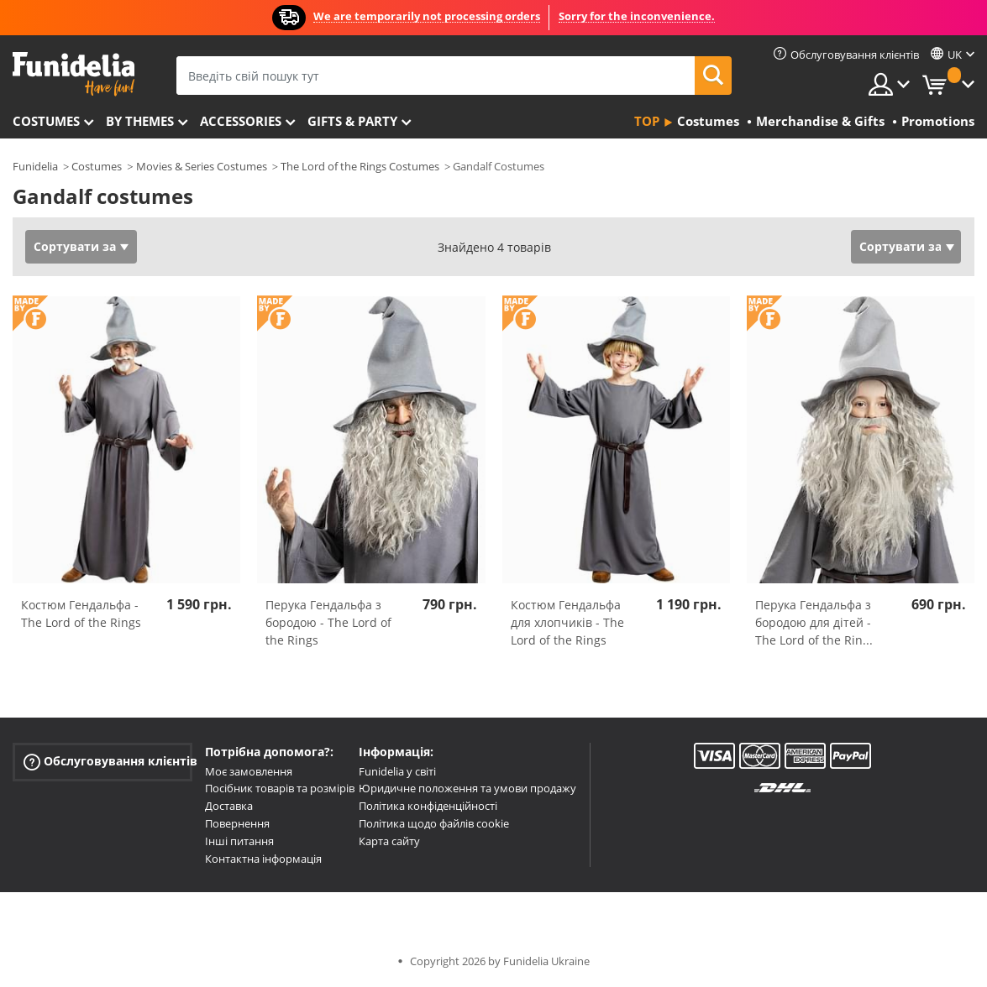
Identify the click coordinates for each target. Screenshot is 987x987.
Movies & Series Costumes (201, 166)
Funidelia (35, 166)
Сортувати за (75, 246)
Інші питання (239, 841)
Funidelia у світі (397, 771)
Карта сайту (389, 841)
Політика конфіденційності (428, 805)
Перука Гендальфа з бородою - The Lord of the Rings (328, 622)
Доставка (229, 805)
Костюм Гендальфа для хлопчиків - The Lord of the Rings (567, 622)
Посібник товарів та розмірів (279, 788)
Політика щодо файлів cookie (434, 823)
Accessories (240, 120)
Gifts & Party (352, 120)
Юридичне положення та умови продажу (467, 788)
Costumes (46, 120)
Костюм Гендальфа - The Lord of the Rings (81, 613)
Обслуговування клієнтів (108, 761)
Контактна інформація (263, 858)
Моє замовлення (248, 771)
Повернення (237, 823)
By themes (140, 120)
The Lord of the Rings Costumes (360, 166)
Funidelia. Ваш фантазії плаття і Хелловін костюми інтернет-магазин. (73, 74)
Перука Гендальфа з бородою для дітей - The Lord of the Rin (814, 622)
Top (646, 120)
